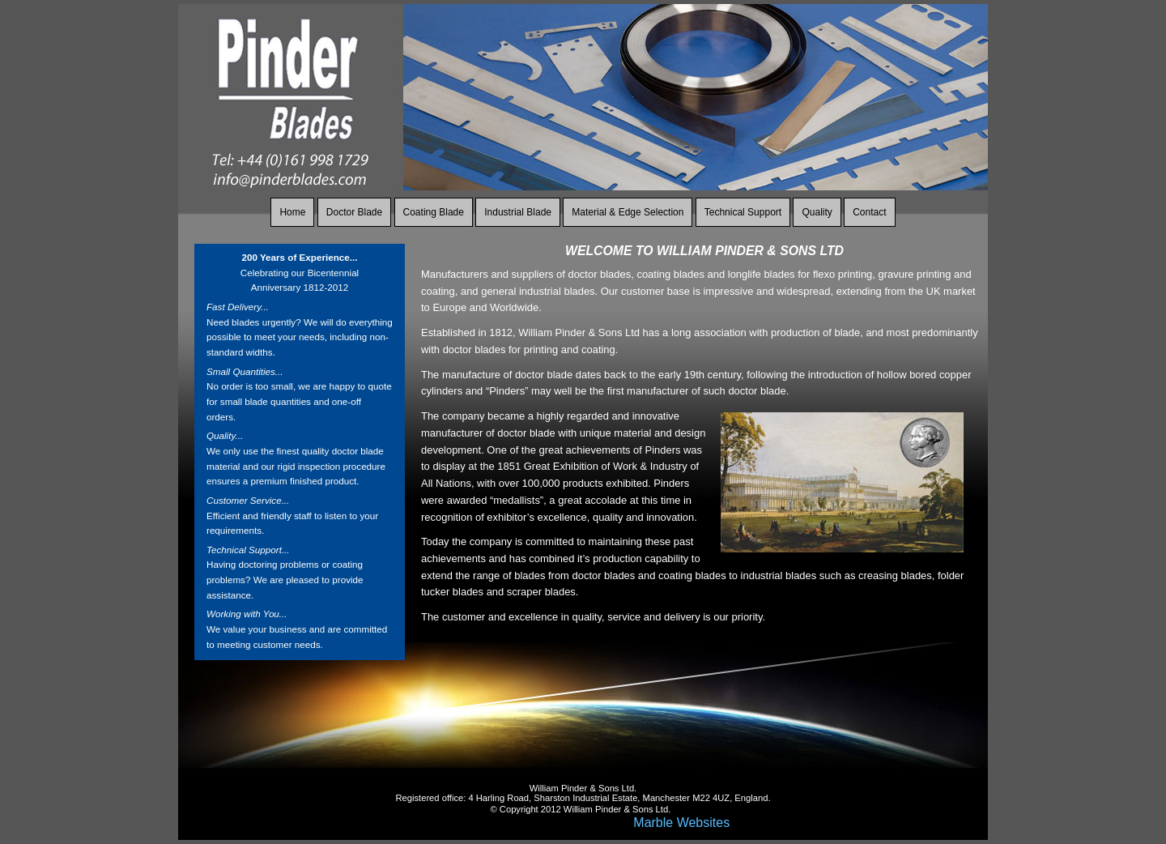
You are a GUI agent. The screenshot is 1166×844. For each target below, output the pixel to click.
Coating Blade (433, 212)
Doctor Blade (354, 212)
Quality (817, 212)
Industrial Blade (517, 212)
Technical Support (742, 212)
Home (292, 212)
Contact (869, 212)
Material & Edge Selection (627, 212)
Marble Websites (681, 822)
